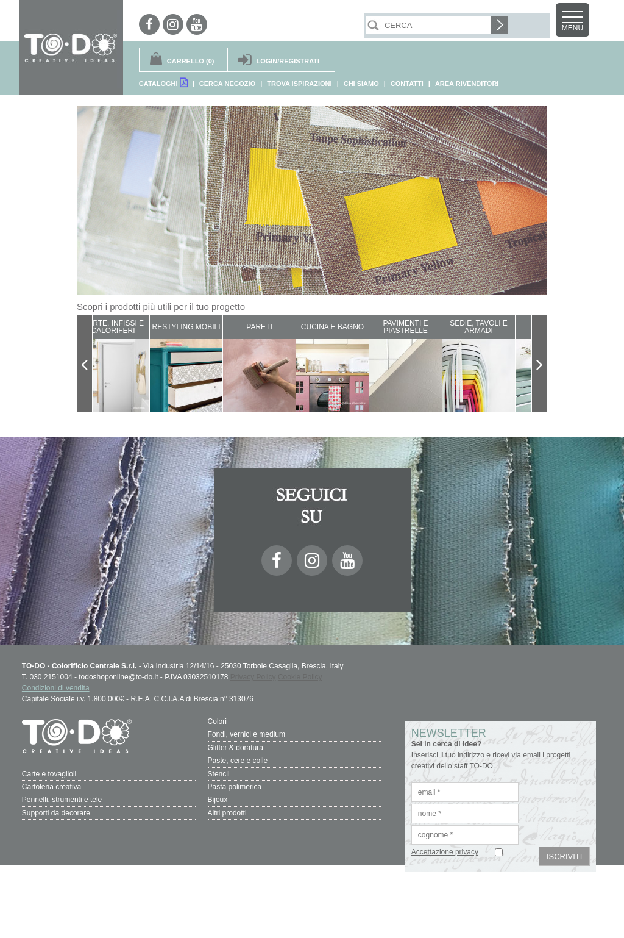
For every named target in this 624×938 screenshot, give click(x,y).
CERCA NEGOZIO (227, 83)
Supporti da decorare (56, 811)
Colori (217, 721)
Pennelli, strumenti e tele (62, 798)
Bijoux (218, 798)
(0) (190, 61)
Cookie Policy (300, 677)
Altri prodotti (227, 811)
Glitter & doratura (235, 747)
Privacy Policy (253, 677)
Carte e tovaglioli (49, 772)
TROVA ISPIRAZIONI (299, 83)
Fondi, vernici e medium (246, 734)
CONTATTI (407, 83)
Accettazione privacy (444, 852)
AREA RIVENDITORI (467, 83)
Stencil (219, 772)
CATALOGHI (163, 82)
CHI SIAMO (361, 83)
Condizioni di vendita (56, 688)
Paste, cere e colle (238, 760)
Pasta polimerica (235, 785)
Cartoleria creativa (51, 785)
